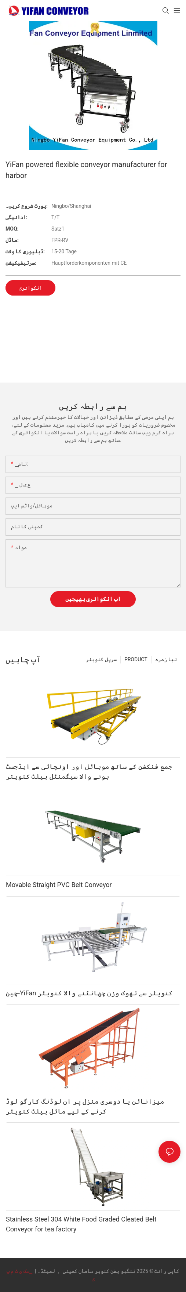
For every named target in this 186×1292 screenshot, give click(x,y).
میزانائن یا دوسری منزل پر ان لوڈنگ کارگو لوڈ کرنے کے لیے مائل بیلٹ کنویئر (85, 1106)
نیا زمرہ (166, 659)
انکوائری (30, 288)
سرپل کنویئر (101, 659)
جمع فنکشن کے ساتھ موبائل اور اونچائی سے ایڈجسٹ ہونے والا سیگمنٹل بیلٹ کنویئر (89, 771)
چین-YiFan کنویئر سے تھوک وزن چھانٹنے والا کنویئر (89, 993)
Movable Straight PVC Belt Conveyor (59, 885)
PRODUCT (135, 659)
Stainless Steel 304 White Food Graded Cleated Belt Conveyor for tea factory (81, 1224)
